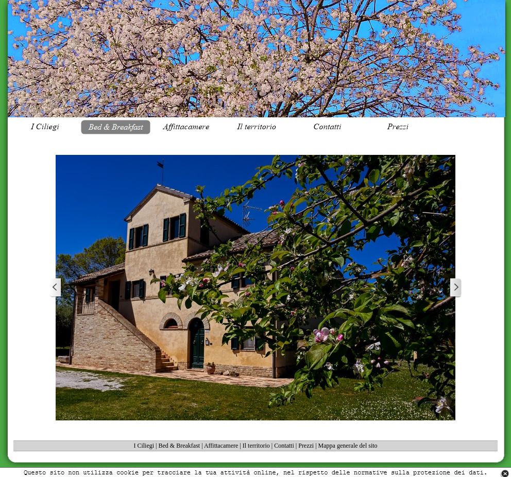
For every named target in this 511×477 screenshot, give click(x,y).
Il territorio (256, 445)
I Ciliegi (143, 445)
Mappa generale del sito (348, 445)
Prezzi (306, 445)
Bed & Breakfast (179, 445)
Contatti (284, 445)
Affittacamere (221, 445)
